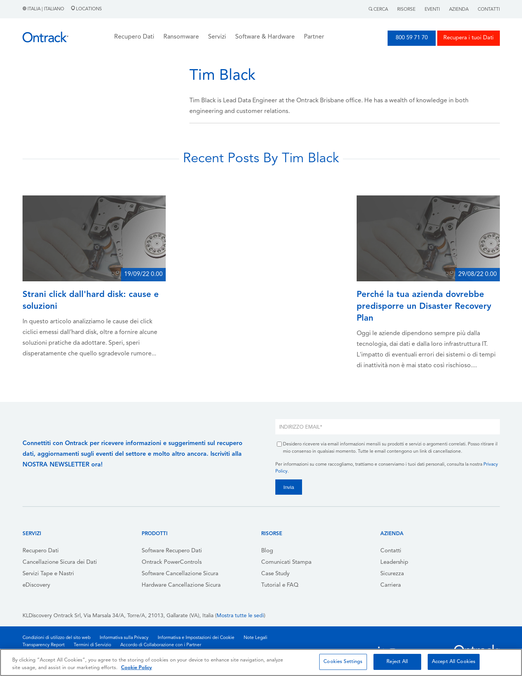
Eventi (432, 9)
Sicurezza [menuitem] (392, 574)
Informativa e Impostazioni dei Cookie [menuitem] (196, 638)
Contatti (489, 9)
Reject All (397, 661)
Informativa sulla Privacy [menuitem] (124, 638)
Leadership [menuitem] (394, 562)
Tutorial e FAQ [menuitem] (280, 585)
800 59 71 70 (412, 38)
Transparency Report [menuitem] (44, 645)
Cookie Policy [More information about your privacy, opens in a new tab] (136, 667)
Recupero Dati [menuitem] (41, 551)
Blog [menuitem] (267, 551)
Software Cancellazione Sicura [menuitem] (180, 574)
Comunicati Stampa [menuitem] (286, 562)
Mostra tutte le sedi (240, 616)
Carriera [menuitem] (390, 585)
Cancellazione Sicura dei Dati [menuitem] (60, 562)
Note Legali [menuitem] (255, 638)
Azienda (459, 9)
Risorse (406, 9)
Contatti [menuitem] (390, 551)
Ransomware (181, 37)
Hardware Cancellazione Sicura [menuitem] (181, 585)
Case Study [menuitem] (275, 574)
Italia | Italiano (44, 9)
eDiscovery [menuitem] (36, 585)
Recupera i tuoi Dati (468, 38)
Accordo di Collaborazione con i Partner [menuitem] (160, 645)
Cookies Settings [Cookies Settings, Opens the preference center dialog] (342, 661)
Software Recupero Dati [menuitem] (172, 551)
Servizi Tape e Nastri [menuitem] (48, 574)
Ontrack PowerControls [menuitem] (172, 562)
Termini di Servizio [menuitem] (92, 645)
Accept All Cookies (453, 661)
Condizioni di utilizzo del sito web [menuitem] (57, 638)
